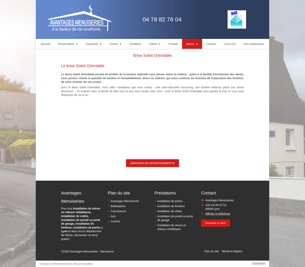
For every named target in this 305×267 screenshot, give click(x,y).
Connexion (258, 263)
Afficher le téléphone (217, 213)
